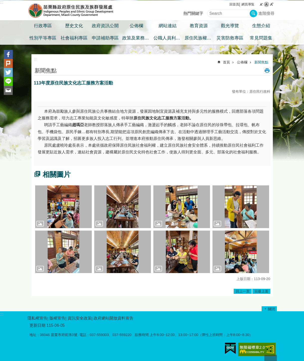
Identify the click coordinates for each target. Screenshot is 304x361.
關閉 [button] (271, 309)
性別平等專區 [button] (42, 37)
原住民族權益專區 (199, 37)
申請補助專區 (105, 37)
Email (8, 90)
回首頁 (234, 4)
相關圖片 (57, 174)
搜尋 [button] (253, 13)
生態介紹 (261, 25)
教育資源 (199, 25)
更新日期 (37, 325)
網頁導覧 (247, 4)
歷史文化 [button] (74, 25)
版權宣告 (57, 318)
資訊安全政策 (80, 318)
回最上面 (261, 291)
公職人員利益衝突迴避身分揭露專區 (168, 37)
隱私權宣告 (37, 318)
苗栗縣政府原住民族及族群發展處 (71, 10)
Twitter (8, 72)
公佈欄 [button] (136, 25)
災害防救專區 (229, 37)
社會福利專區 (74, 37)
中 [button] (266, 4)
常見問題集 (261, 37)
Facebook (8, 54)
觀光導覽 (230, 25)
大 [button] (271, 4)
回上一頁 (243, 291)
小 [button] (261, 4)
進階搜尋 (266, 13)
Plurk (8, 63)
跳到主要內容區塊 (2, 2)
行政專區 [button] (43, 25)
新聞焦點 (261, 62)
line (8, 81)
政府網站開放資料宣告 (113, 318)
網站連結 (168, 25)
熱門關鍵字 (193, 13)
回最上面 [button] (270, 358)
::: (1, 2)
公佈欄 (242, 62)
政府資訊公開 (105, 25)
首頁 (226, 62)
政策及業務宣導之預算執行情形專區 (137, 37)
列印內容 (267, 70)
